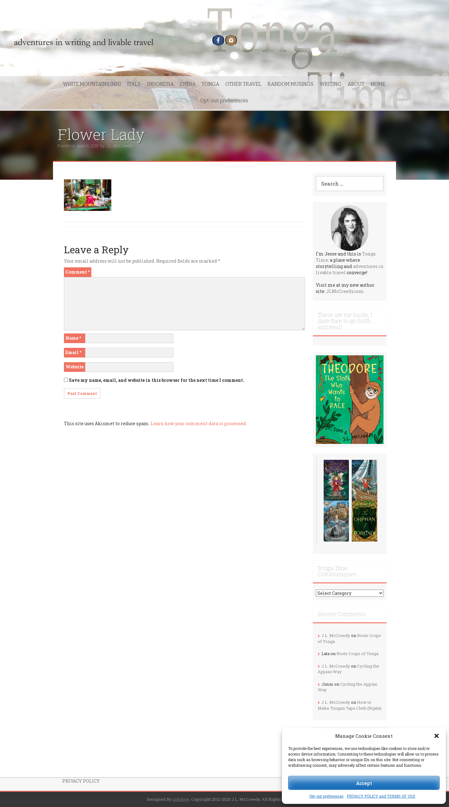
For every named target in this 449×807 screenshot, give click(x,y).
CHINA (188, 84)
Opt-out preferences (326, 796)
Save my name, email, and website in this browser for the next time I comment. (156, 380)
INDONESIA (160, 84)
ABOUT (356, 84)
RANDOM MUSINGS (290, 84)
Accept (364, 783)
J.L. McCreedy (119, 145)
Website (74, 367)
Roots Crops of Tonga (357, 653)
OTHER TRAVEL (243, 84)
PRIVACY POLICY (81, 781)
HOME (378, 84)
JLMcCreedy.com (345, 291)
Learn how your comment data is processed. (199, 423)
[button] (436, 736)
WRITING (330, 84)
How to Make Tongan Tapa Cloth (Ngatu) (349, 705)
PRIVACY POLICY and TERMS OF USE (381, 796)
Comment (77, 272)
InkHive (181, 799)
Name (73, 338)
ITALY (134, 84)
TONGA (210, 84)
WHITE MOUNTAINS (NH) (92, 84)
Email (73, 352)
